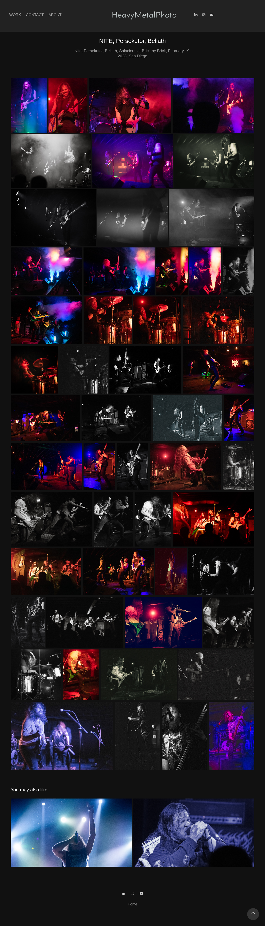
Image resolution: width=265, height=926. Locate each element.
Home (132, 904)
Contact (35, 15)
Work (15, 15)
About (54, 15)
